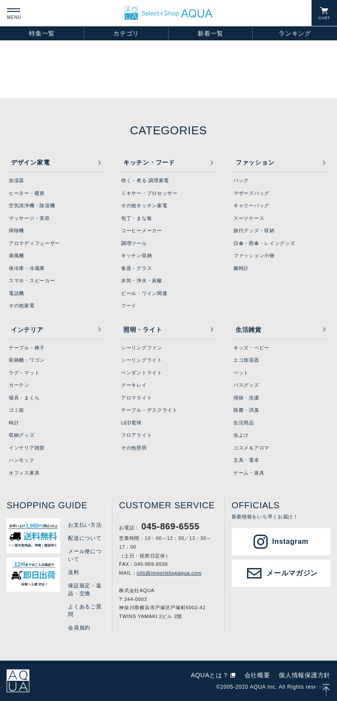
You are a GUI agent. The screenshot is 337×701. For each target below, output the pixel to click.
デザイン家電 (30, 162)
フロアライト (136, 435)
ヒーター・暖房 (27, 193)
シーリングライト (141, 360)
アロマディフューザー (34, 243)
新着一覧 (210, 33)
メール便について (84, 555)
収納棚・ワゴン (27, 360)
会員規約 (79, 628)
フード (128, 305)
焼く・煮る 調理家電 (145, 180)
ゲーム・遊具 (248, 472)
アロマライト (136, 397)
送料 (73, 572)
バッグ (241, 180)
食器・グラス (136, 268)
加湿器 (16, 180)
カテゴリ (126, 33)
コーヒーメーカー (141, 230)
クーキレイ (134, 385)
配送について (84, 538)
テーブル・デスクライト (149, 410)
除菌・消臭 (246, 410)
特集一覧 (42, 33)
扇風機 (16, 255)
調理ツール (134, 243)
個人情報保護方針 (304, 675)
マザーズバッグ (251, 193)
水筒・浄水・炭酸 (141, 280)
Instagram (290, 541)
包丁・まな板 (136, 218)
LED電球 (131, 422)
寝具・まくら (24, 397)
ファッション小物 (254, 255)
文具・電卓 (246, 460)
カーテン (19, 385)
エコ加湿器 (246, 360)
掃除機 (16, 230)
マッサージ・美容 (29, 218)
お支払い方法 (84, 525)
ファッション (255, 162)
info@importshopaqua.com (169, 572)
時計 (14, 422)
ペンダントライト (141, 372)
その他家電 (22, 305)
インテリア (27, 329)
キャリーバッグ (251, 205)
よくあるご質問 (84, 611)
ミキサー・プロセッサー (149, 193)
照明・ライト (142, 329)
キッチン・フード (149, 162)
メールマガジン (292, 573)
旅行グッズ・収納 (254, 230)
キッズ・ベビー (251, 347)
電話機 (16, 293)
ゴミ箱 (16, 410)
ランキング (295, 33)
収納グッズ (22, 435)
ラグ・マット (24, 372)
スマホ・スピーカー (32, 280)
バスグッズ (246, 385)
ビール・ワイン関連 (144, 293)
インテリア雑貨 (27, 447)
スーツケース (248, 218)
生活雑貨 (249, 329)
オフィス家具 (24, 472)
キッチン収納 (136, 255)
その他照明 (134, 447)
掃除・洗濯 (246, 397)
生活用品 (243, 422)
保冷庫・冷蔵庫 (27, 268)
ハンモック (22, 460)
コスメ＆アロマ (251, 447)
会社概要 (257, 675)
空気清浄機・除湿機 (32, 205)
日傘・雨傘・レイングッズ (264, 243)
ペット (241, 372)
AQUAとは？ (210, 675)
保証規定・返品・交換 (84, 589)
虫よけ (241, 435)
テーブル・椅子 (27, 347)
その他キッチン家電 (144, 205)
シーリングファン (141, 347)
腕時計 (241, 268)
